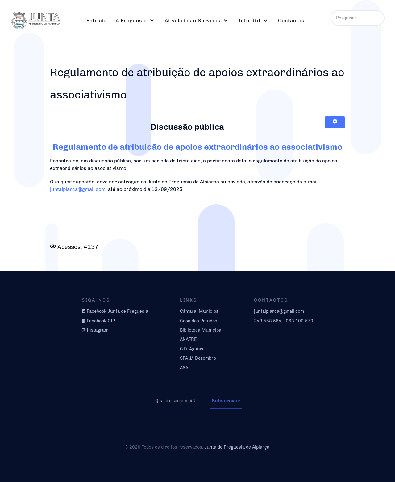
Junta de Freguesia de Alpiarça (236, 447)
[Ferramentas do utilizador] (335, 122)
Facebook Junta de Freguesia (117, 311)
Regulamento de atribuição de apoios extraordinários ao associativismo (197, 147)
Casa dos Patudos (198, 321)
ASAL (185, 368)
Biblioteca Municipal (201, 330)
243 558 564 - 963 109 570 (283, 321)
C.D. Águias (191, 349)
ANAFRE (188, 339)
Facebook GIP (101, 321)
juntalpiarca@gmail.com (78, 189)
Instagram (97, 330)
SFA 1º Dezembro (198, 358)
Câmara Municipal (200, 311)
